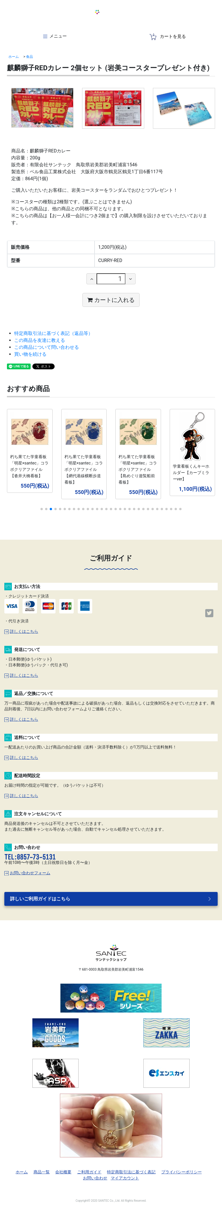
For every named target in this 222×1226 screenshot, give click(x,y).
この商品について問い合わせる (46, 347)
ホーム (13, 57)
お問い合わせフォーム (27, 873)
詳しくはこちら (21, 631)
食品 (29, 57)
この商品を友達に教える (39, 340)
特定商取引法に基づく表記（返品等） (53, 333)
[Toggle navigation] (54, 36)
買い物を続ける (30, 354)
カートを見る (167, 36)
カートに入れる (111, 299)
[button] (41, 509)
